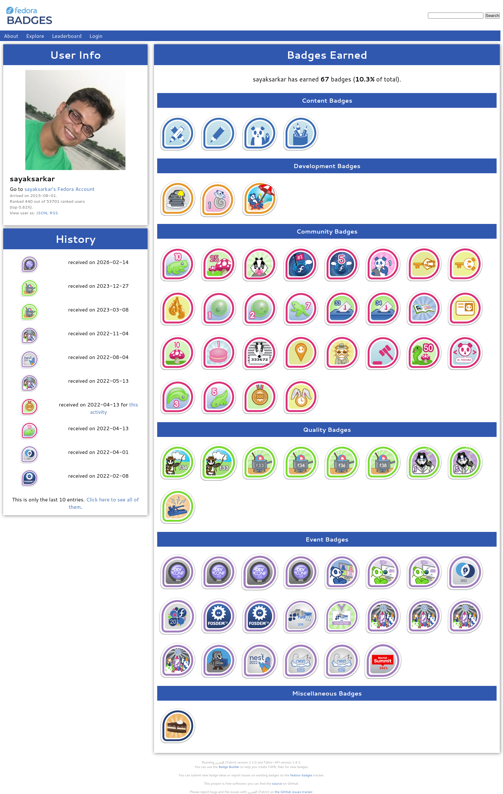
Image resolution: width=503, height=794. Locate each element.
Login (96, 35)
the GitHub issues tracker (293, 792)
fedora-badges (301, 775)
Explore (35, 35)
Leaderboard (67, 35)
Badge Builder (229, 766)
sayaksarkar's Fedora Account (59, 188)
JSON (41, 213)
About (11, 35)
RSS (54, 213)
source (277, 783)
